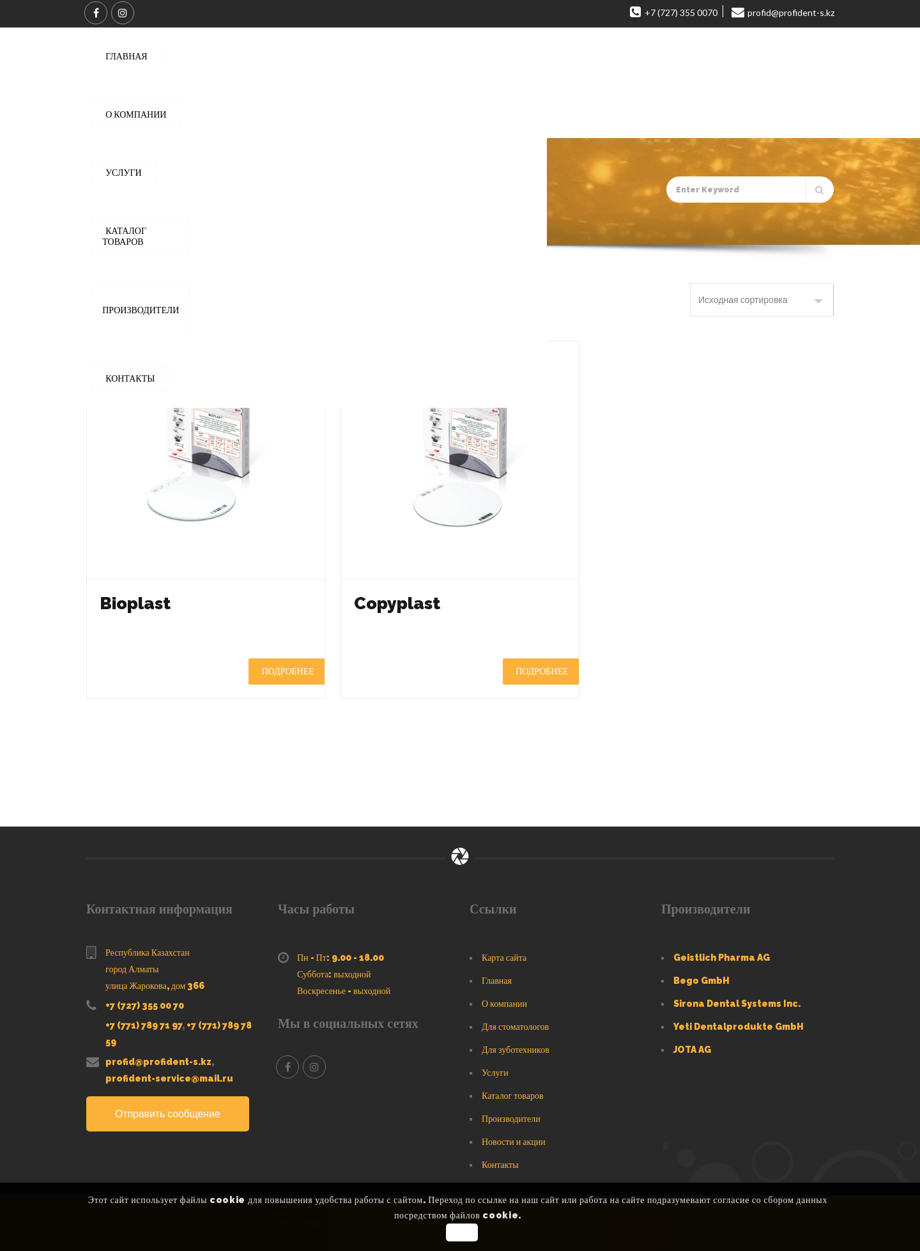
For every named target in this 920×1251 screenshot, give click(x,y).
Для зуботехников (515, 1050)
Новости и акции (514, 1142)
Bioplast (137, 603)
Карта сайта (504, 957)
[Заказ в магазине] (762, 299)
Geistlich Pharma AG (721, 957)
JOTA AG (692, 1050)
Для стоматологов (515, 1027)
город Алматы (131, 969)
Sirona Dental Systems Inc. (737, 1003)
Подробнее (287, 671)
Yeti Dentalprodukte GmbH (738, 1027)
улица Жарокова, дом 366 (154, 986)
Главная (147, 227)
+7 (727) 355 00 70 (144, 1005)
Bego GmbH (701, 980)
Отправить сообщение (168, 1114)
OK (461, 1232)
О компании (504, 1003)
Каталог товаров (206, 227)
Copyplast (399, 603)
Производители (511, 1119)
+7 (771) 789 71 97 (143, 1025)
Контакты (500, 1165)
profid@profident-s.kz (158, 1062)
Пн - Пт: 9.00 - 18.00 (340, 957)
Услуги (495, 1073)
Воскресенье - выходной (343, 991)
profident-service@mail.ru (169, 1078)
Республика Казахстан (147, 952)
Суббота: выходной (334, 974)
